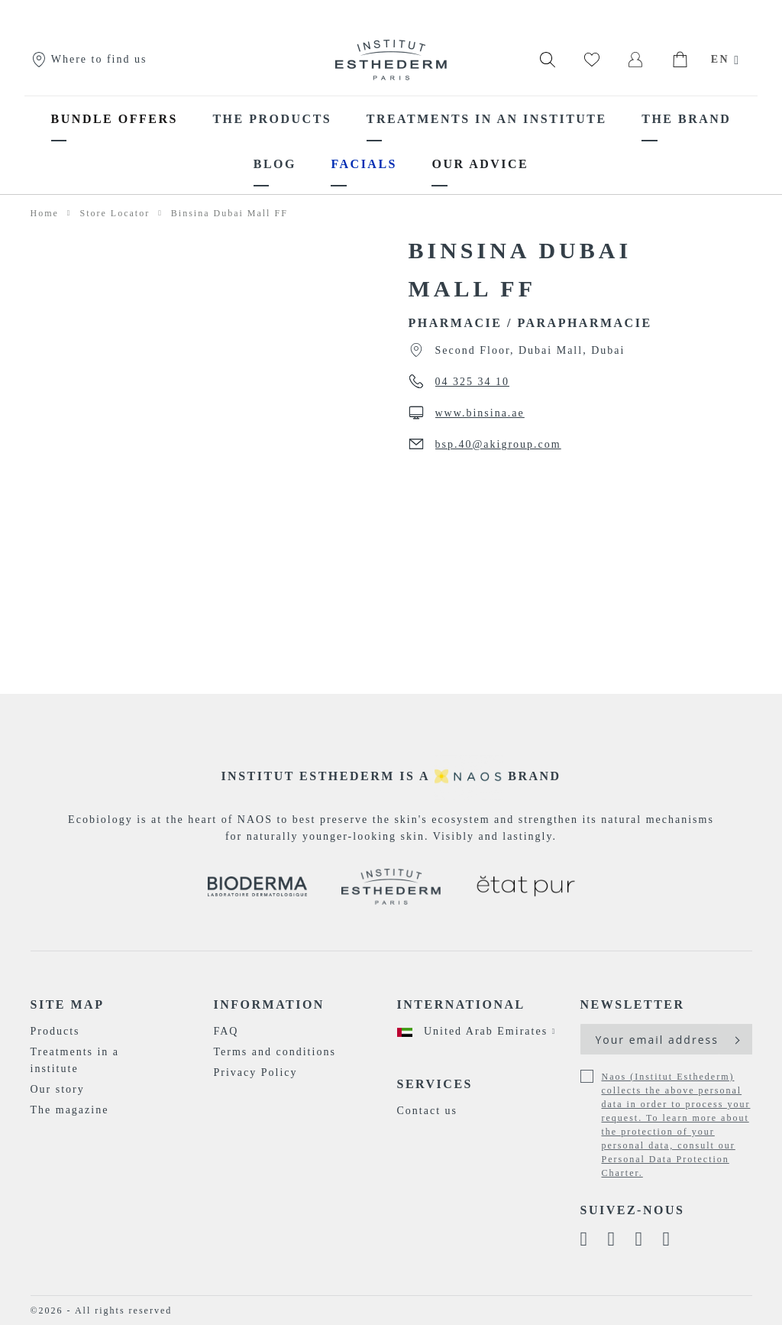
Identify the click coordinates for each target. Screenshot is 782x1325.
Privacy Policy (256, 1072)
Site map (68, 1004)
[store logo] (391, 59)
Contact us (427, 1110)
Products (55, 1031)
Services (435, 1083)
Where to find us (89, 59)
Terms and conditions (275, 1052)
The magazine (70, 1110)
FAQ (226, 1031)
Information (269, 1004)
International (461, 1004)
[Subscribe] (735, 1039)
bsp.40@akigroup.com (498, 444)
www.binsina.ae (480, 413)
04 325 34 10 (472, 381)
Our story (58, 1089)
